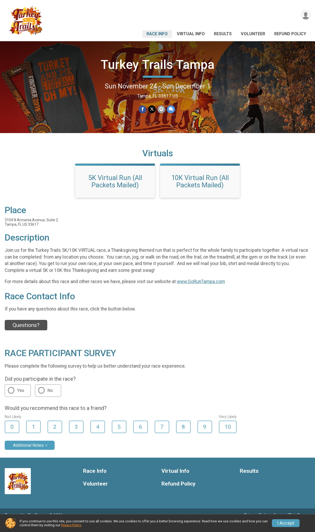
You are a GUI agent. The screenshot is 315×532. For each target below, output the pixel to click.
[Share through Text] (170, 109)
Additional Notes (28, 452)
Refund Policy (290, 33)
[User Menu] (305, 15)
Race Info (157, 33)
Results (223, 33)
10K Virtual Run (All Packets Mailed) (200, 188)
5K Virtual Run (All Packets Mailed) (115, 188)
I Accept (285, 523)
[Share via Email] (161, 109)
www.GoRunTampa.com (201, 288)
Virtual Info (191, 33)
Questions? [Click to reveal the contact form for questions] (26, 332)
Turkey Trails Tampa (157, 64)
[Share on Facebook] (143, 109)
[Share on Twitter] (152, 109)
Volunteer (253, 33)
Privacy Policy (71, 525)
